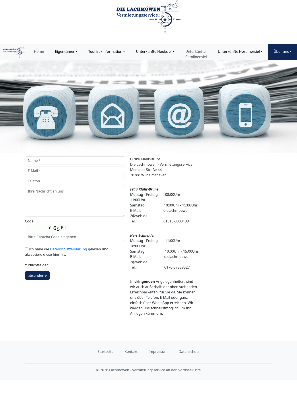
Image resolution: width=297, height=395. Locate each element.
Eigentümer (65, 51)
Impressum (158, 351)
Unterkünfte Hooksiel (153, 51)
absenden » (37, 275)
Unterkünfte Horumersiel (239, 51)
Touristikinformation (105, 51)
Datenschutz (189, 351)
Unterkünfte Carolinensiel (196, 54)
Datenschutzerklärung (68, 249)
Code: (47, 226)
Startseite (106, 351)
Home (39, 51)
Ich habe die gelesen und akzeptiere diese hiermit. (67, 252)
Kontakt (131, 351)
